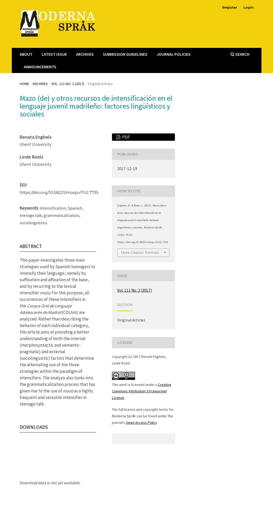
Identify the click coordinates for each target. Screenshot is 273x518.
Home (24, 83)
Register (229, 7)
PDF (125, 137)
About (26, 54)
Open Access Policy (141, 422)
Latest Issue (54, 54)
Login (248, 7)
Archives (85, 54)
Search (240, 54)
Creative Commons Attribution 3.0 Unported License (141, 391)
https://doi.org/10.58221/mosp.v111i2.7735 (59, 192)
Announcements (40, 66)
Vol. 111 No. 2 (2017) (67, 83)
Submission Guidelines (125, 54)
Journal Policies (174, 54)
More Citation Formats (140, 252)
